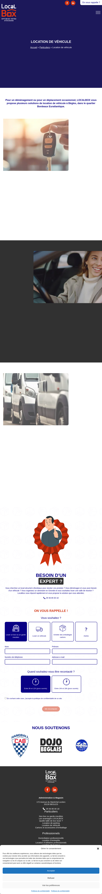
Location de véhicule (51, 825)
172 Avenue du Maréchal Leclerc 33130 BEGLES (51, 803)
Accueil (33, 47)
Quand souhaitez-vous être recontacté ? (51, 671)
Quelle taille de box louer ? (51, 821)
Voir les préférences (51, 885)
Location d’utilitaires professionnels (51, 842)
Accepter (51, 871)
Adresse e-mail (58, 657)
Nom (7, 647)
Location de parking (51, 823)
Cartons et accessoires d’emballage (51, 827)
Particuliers (44, 47)
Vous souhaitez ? (51, 618)
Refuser (51, 878)
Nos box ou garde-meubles (51, 816)
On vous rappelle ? (91, 2)
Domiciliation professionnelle (51, 838)
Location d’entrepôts (51, 840)
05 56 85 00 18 (52, 598)
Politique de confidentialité (40, 891)
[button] (98, 848)
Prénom (55, 647)
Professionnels (51, 833)
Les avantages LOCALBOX (51, 818)
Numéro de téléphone (14, 657)
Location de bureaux (51, 845)
